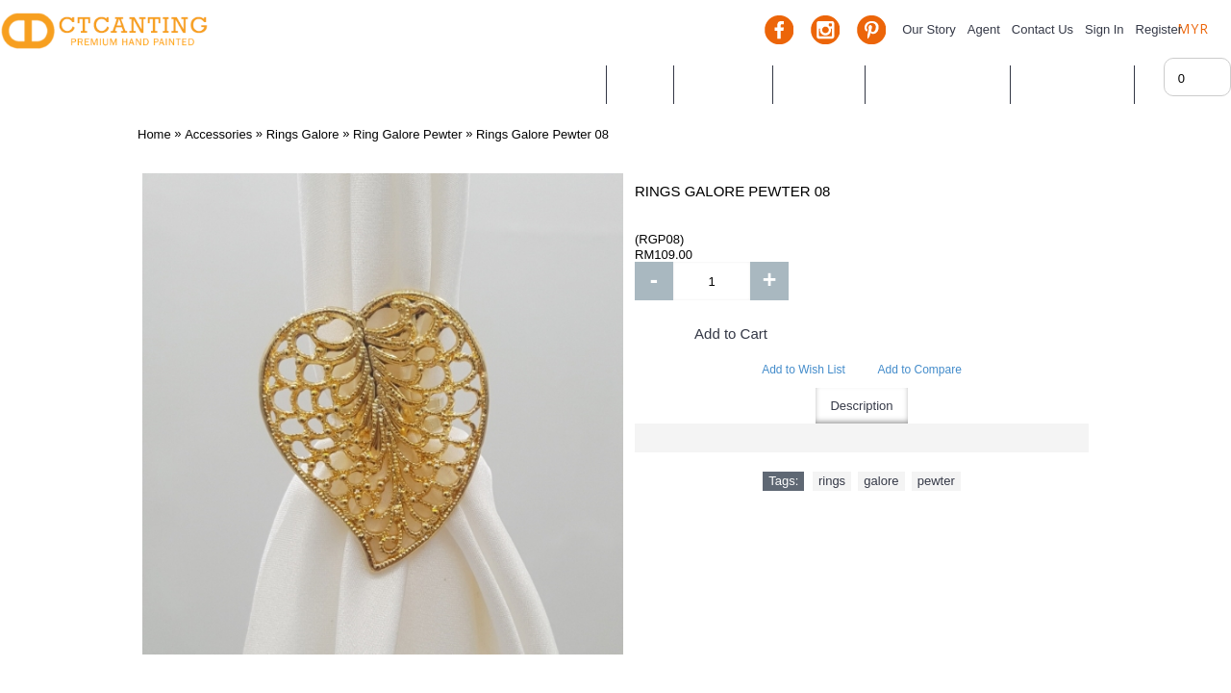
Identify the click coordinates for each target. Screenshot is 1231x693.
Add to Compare (919, 369)
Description (861, 405)
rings (831, 481)
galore (881, 481)
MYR (1193, 28)
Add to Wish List (803, 369)
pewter (936, 481)
